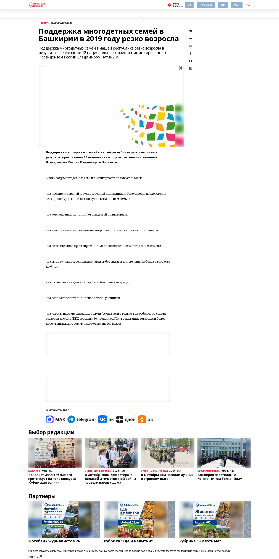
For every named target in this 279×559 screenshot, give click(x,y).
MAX (236, 5)
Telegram (206, 5)
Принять (33, 556)
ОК (223, 5)
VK (189, 5)
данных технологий (218, 551)
